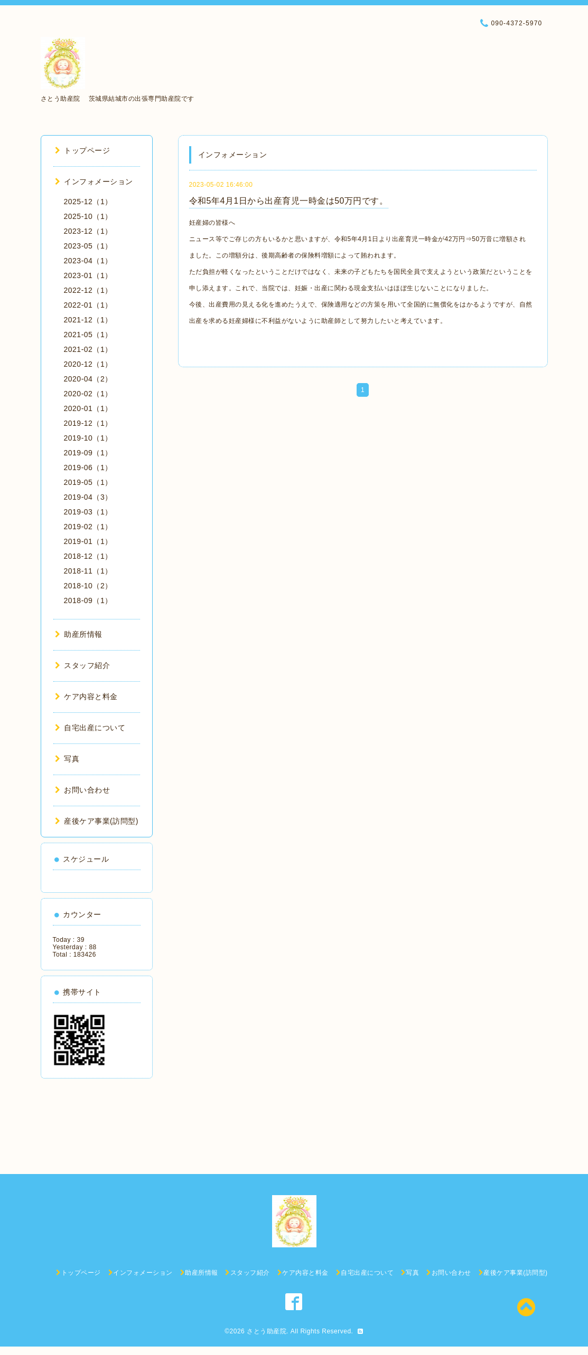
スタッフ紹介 (82, 665)
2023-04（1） (88, 260)
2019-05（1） (88, 482)
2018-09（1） (88, 600)
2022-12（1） (88, 290)
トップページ (82, 150)
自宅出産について (90, 727)
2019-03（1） (88, 512)
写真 (67, 759)
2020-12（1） (88, 364)
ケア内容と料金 (86, 696)
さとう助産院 (266, 1331)
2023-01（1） (88, 275)
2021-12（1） (88, 320)
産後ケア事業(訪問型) (96, 821)
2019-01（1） (88, 541)
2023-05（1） (88, 246)
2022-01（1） (88, 305)
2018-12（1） (88, 556)
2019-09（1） (88, 453)
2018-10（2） (88, 585)
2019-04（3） (88, 497)
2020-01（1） (88, 408)
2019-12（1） (88, 423)
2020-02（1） (88, 393)
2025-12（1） (88, 201)
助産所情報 (78, 634)
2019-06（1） (88, 467)
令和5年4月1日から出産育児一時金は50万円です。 (288, 200)
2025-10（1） (88, 216)
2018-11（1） (88, 571)
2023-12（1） (88, 231)
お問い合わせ (82, 790)
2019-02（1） (88, 526)
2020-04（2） (88, 379)
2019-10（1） (88, 438)
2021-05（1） (88, 334)
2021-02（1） (88, 349)
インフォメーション (94, 181)
